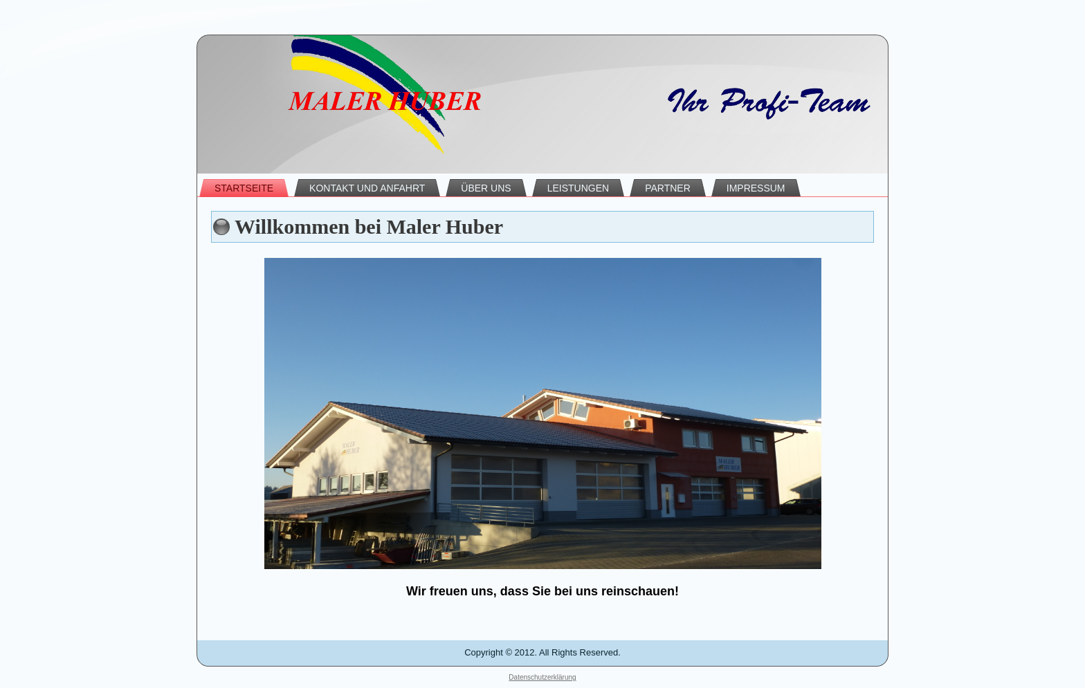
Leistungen (578, 188)
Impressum (756, 188)
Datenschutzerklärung (542, 677)
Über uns (486, 188)
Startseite (244, 188)
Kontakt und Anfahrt (367, 188)
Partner (668, 188)
